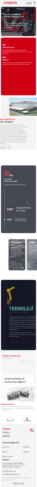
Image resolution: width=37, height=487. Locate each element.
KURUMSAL (26, 447)
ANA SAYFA (5, 447)
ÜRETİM (4, 451)
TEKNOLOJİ (26, 451)
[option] (18, 21)
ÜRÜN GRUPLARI (7, 456)
